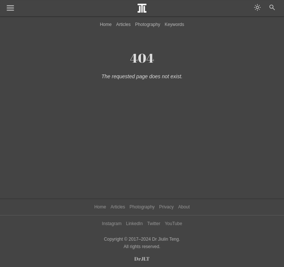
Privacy (166, 207)
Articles (123, 24)
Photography (147, 24)
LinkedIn (134, 223)
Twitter (153, 223)
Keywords (174, 24)
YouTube (173, 223)
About (184, 207)
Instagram (111, 223)
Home (106, 24)
